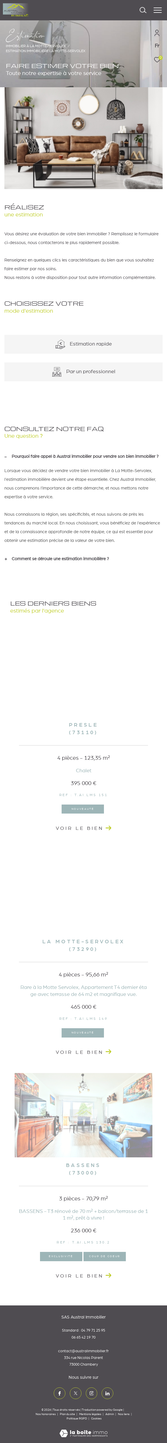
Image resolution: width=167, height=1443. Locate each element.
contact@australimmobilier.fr (83, 1351)
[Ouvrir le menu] (157, 10)
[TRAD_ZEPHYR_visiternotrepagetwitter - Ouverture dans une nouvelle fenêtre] (75, 1393)
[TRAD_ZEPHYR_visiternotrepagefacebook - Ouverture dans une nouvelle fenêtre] (59, 1393)
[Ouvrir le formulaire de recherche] (143, 10)
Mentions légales (90, 1414)
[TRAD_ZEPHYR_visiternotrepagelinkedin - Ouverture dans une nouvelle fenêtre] (107, 1393)
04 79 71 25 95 (93, 1330)
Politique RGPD (77, 1418)
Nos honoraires (46, 1414)
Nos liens (124, 1414)
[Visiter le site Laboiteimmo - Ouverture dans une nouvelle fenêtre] (83, 1429)
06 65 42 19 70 (83, 1337)
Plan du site (68, 1414)
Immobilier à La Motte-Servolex (36, 46)
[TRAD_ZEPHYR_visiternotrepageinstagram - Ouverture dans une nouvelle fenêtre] (92, 1393)
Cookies (96, 1418)
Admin (109, 1414)
